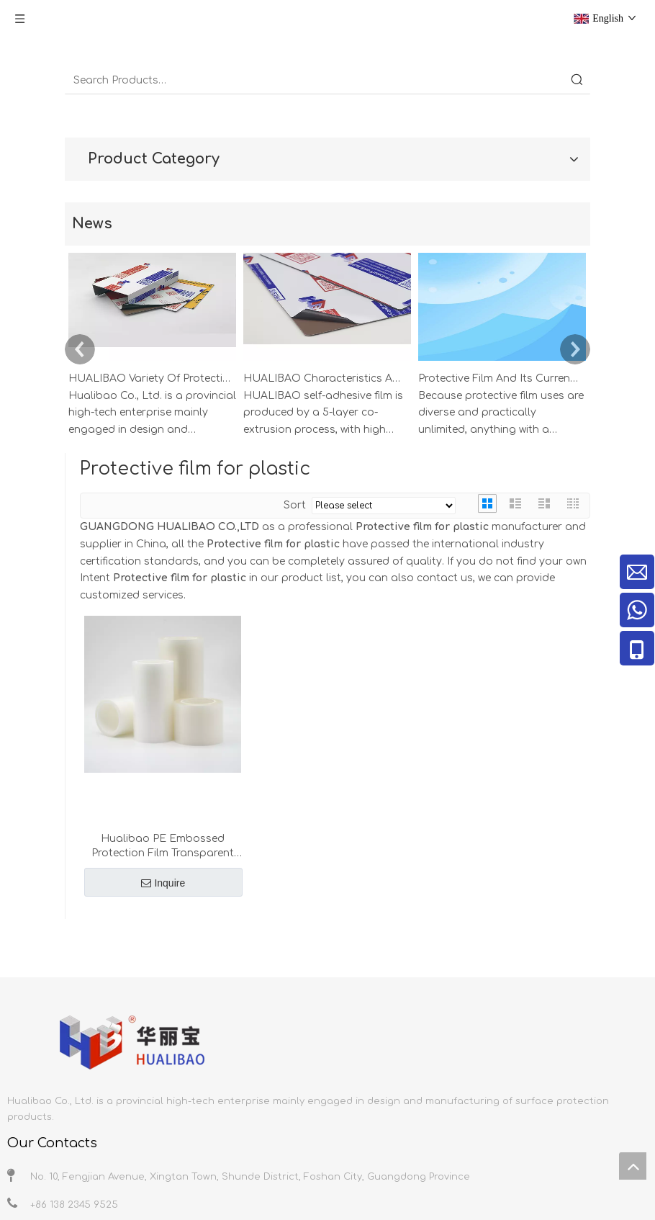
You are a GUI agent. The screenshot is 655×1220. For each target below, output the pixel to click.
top (632, 1166)
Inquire (163, 883)
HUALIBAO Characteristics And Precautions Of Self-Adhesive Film (324, 378)
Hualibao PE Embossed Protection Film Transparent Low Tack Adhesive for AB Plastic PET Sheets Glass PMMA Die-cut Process (162, 847)
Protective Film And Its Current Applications (499, 378)
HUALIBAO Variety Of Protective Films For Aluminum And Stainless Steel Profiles (149, 378)
